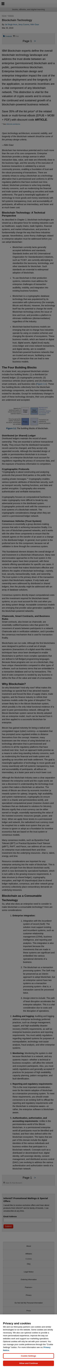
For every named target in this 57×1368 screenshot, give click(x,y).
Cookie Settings (28, 1356)
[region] (28, 1341)
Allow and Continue (28, 1363)
